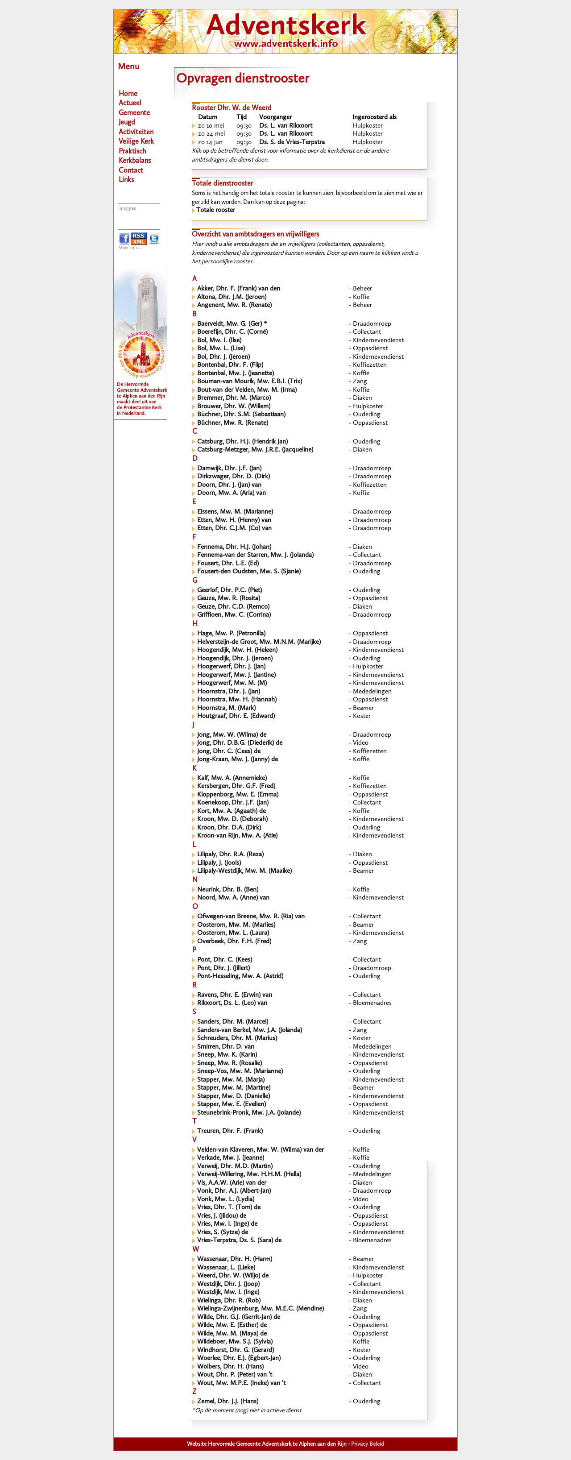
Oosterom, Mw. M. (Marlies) (236, 925)
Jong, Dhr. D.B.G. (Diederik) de (239, 743)
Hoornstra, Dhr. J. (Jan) (228, 692)
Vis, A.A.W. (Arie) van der (231, 1183)
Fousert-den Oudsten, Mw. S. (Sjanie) (249, 571)
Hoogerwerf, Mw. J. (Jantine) (236, 675)
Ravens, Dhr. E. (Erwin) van (234, 995)
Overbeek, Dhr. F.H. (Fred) (234, 941)
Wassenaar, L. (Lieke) (226, 1268)
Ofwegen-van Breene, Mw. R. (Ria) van (251, 916)
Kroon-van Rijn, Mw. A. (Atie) (237, 836)
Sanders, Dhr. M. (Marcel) (232, 1022)
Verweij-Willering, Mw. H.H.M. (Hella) (249, 1174)
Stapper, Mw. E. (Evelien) (231, 1104)
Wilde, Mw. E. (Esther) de (232, 1325)
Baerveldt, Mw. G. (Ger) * (232, 324)
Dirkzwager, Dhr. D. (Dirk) (233, 476)
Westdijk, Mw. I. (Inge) (228, 1292)
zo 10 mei (211, 126)
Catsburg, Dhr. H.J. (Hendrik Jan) (242, 442)
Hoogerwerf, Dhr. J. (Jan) (231, 667)
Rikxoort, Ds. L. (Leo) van (232, 1003)
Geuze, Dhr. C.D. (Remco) (233, 607)
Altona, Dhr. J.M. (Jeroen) (231, 297)
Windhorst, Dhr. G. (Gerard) (235, 1350)
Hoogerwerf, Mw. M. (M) (232, 683)
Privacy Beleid (367, 1444)
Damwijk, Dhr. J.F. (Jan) (229, 468)
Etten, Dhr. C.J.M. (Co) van (234, 528)
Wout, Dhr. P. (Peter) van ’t (234, 1375)
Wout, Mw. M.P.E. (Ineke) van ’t (241, 1383)
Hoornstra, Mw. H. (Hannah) (237, 700)
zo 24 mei (211, 134)
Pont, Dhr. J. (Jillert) (223, 968)
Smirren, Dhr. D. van (225, 1047)
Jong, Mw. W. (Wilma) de (231, 735)
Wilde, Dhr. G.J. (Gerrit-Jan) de (238, 1317)
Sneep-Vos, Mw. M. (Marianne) (240, 1071)
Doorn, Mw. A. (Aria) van (231, 493)
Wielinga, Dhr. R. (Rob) (229, 1301)
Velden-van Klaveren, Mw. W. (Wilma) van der (260, 1150)
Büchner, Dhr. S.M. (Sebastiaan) (241, 414)
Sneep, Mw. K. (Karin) (227, 1055)
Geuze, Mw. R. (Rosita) (228, 598)
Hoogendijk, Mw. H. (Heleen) (237, 650)
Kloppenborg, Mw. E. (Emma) (237, 795)
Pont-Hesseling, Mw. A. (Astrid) (240, 976)
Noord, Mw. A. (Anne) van (233, 898)
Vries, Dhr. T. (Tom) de (229, 1207)
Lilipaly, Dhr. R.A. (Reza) (230, 854)
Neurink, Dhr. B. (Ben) (227, 890)
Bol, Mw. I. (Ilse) (219, 340)
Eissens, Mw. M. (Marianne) (235, 512)
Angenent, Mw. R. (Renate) (234, 305)
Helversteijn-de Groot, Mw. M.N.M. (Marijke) (259, 642)
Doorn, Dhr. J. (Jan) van (229, 485)
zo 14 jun (210, 142)
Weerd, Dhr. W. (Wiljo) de (233, 1276)
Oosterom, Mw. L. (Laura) (233, 933)
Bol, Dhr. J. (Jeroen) (223, 357)
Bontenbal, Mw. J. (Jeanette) (235, 373)
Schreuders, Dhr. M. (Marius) (237, 1038)
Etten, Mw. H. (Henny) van (234, 520)
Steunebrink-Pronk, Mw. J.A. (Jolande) (249, 1113)
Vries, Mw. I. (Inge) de (227, 1224)
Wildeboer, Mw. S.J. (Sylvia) (235, 1342)
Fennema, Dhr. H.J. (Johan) (234, 547)
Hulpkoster (367, 126)
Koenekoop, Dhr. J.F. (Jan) (233, 803)
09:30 (244, 126)
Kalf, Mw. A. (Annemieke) (232, 778)
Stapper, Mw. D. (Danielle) (233, 1096)
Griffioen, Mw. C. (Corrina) (234, 615)
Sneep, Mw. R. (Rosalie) (229, 1063)
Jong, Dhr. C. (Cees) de (229, 751)
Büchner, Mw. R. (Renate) (232, 423)
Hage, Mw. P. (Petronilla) (231, 633)
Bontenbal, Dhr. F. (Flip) (230, 365)
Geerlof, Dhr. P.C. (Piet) (229, 590)
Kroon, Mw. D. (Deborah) (232, 819)
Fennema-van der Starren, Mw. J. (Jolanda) (255, 555)
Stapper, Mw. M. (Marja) (231, 1080)
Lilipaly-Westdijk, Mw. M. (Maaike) (244, 871)
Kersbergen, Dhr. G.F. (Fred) (236, 786)
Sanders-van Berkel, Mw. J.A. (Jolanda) (249, 1030)
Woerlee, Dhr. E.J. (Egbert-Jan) (239, 1358)
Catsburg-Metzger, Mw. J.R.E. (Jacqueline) (255, 450)
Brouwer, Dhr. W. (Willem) (233, 406)
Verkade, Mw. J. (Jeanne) (230, 1158)
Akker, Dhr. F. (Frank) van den (238, 289)
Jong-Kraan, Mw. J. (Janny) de (237, 759)
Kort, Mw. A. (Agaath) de (231, 811)
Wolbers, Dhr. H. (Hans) (230, 1367)
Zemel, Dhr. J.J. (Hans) (227, 1401)
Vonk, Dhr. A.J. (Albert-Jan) (234, 1191)
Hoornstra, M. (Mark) (226, 708)
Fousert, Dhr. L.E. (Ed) (228, 563)
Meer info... (130, 247)
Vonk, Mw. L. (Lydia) (225, 1199)
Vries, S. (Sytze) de (222, 1232)
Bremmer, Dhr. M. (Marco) (234, 398)
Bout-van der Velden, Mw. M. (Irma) (247, 390)
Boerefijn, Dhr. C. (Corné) (232, 332)
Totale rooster (215, 210)
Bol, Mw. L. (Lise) (221, 348)
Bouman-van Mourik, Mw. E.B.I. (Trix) (249, 381)
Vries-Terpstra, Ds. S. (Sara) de (239, 1240)
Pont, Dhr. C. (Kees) (224, 960)
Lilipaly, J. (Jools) (219, 863)
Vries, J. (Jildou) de (221, 1216)
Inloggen (127, 208)
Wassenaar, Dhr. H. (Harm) (234, 1259)
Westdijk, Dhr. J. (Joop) (228, 1284)
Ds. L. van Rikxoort (285, 126)
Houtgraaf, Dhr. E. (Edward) (236, 716)
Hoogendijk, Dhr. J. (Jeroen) (235, 658)
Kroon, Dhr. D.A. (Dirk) (229, 828)
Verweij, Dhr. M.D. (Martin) (235, 1166)
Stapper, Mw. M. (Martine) (233, 1088)
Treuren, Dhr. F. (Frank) (230, 1131)
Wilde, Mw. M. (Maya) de (232, 1334)
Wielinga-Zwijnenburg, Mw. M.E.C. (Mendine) (260, 1309)
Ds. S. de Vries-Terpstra (292, 142)
